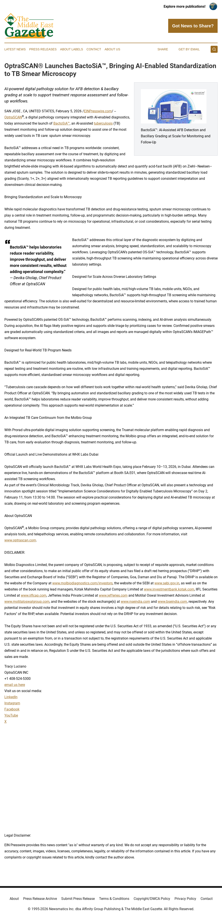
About (14, 899)
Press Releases (43, 49)
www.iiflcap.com (33, 595)
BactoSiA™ (61, 123)
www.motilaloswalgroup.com (26, 601)
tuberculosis (103, 123)
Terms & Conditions (114, 899)
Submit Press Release (78, 899)
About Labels (71, 49)
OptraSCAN (13, 117)
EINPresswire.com (98, 111)
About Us (112, 49)
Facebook (11, 709)
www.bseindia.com (172, 601)
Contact (94, 49)
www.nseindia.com (135, 601)
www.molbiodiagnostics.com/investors (82, 583)
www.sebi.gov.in (166, 583)
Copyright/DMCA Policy (152, 899)
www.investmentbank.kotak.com (169, 589)
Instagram (12, 703)
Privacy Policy (185, 899)
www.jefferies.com (113, 595)
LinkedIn (10, 697)
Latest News (15, 49)
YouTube (11, 715)
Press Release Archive (40, 899)
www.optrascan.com (20, 540)
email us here (14, 685)
